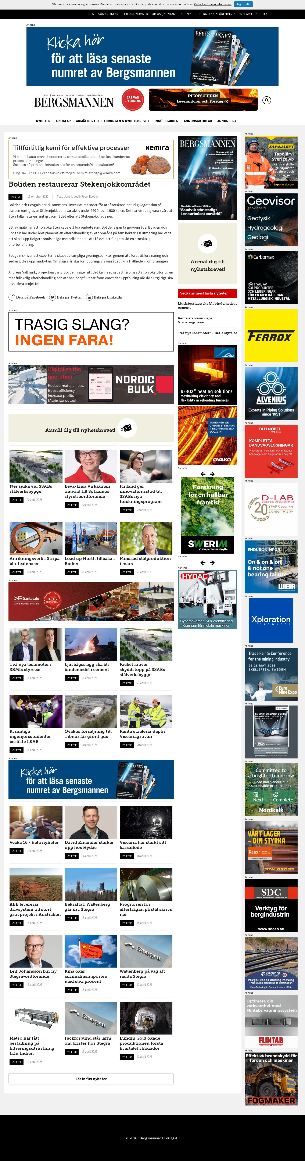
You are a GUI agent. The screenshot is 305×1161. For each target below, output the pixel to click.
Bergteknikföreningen (217, 14)
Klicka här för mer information (213, 4)
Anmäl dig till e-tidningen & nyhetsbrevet (112, 121)
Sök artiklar (108, 14)
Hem (91, 14)
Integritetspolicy (253, 14)
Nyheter (43, 121)
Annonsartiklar (198, 121)
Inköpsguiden (167, 121)
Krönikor (188, 14)
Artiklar (63, 121)
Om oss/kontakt (164, 14)
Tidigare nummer (135, 14)
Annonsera (226, 121)
